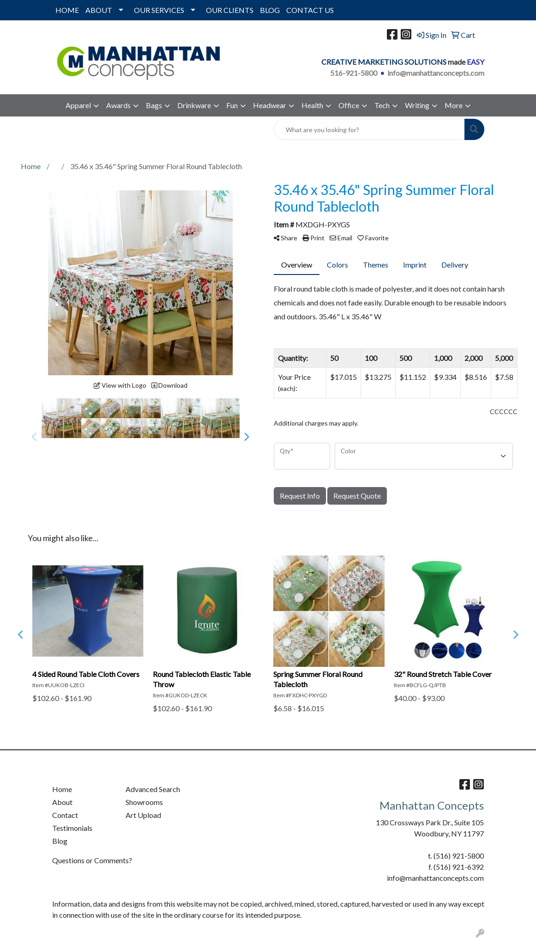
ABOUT (98, 10)
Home (62, 789)
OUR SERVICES (159, 10)
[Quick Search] (369, 129)
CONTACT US (310, 10)
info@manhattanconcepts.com (435, 72)
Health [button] (312, 105)
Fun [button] (232, 105)
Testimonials (72, 827)
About (62, 802)
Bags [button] (154, 105)
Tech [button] (382, 105)
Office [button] (348, 105)
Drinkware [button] (194, 105)
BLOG (270, 10)
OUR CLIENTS (229, 10)
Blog (59, 840)
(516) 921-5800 (459, 855)
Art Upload (143, 815)
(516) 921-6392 (459, 866)
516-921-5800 (353, 72)
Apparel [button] (78, 105)
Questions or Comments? (92, 860)
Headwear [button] (269, 105)
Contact (65, 815)
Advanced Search (153, 789)
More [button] (454, 105)
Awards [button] (118, 105)
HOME (67, 10)
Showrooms (144, 802)
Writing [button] (417, 105)
